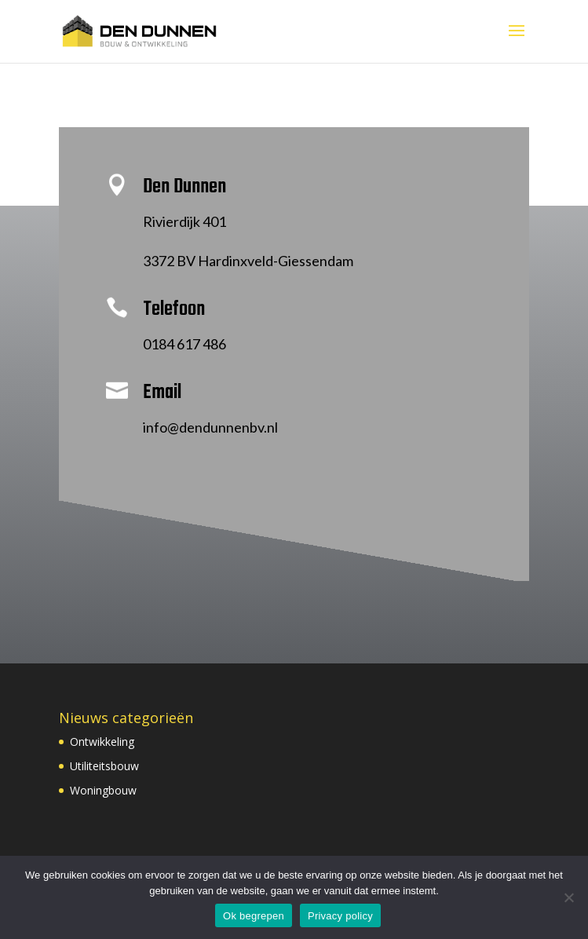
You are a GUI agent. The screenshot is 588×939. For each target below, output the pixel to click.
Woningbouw (103, 790)
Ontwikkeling (102, 741)
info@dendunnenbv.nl (210, 427)
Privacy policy (340, 916)
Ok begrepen (253, 916)
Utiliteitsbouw (104, 765)
